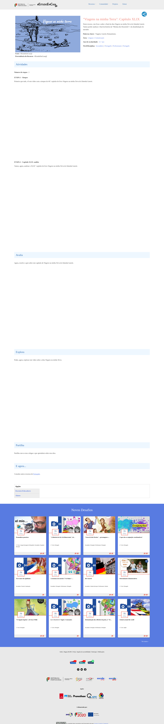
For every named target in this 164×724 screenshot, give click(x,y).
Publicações (101, 652)
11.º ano (101, 42)
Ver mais (144, 641)
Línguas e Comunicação (96, 38)
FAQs (74, 652)
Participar (94, 652)
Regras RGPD (68, 652)
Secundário (99, 46)
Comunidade (103, 4)
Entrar (124, 4)
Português (108, 46)
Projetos (115, 4)
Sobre (61, 652)
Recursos (92, 4)
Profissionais (117, 46)
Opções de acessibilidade (83, 652)
